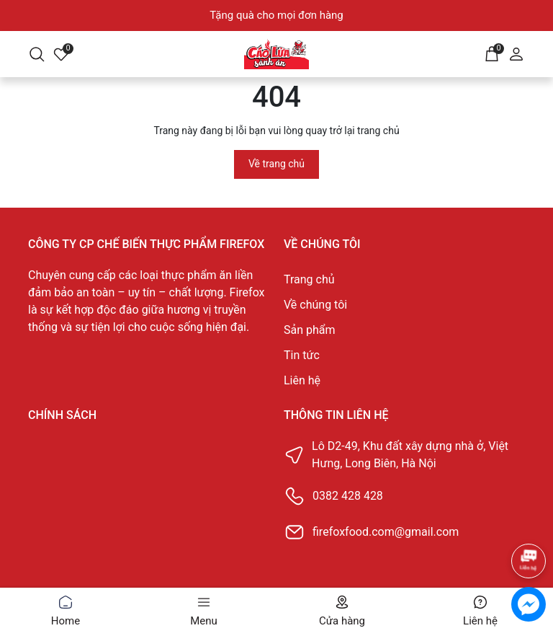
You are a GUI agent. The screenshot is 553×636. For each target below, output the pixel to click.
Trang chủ (309, 279)
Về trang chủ (276, 163)
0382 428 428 (348, 496)
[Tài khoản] (516, 52)
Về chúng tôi (315, 305)
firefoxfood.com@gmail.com (386, 532)
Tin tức (302, 355)
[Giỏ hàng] (491, 52)
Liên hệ (302, 380)
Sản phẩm (310, 330)
